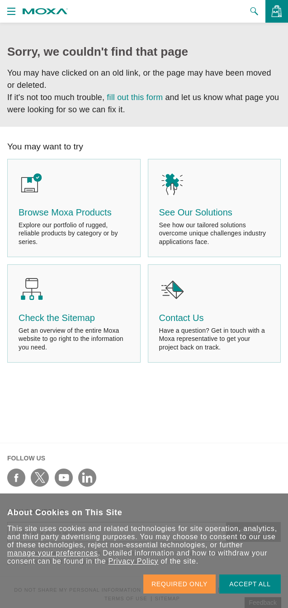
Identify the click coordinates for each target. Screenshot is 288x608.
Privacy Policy (133, 561)
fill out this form (135, 97)
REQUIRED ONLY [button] (179, 584)
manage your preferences (52, 553)
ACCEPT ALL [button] (250, 584)
